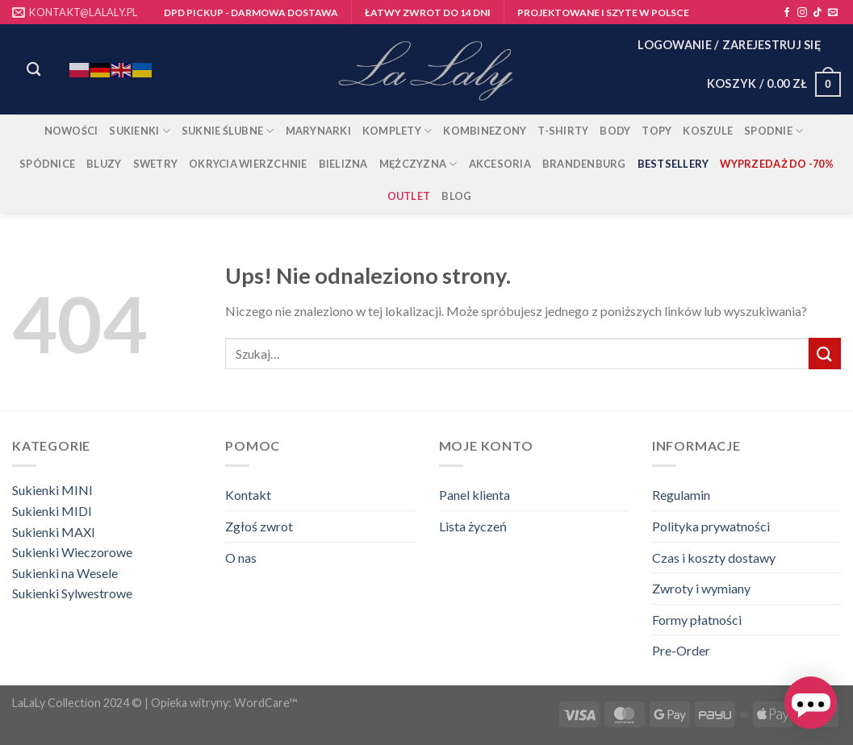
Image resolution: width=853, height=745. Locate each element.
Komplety (397, 131)
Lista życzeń (473, 526)
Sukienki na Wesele (65, 573)
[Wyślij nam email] (833, 13)
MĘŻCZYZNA (418, 164)
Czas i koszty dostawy (714, 557)
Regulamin (681, 494)
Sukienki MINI (52, 489)
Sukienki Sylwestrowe (72, 593)
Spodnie (773, 131)
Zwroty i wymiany (701, 588)
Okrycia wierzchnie (248, 163)
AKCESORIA (500, 163)
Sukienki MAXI (53, 531)
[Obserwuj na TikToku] (817, 13)
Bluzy (103, 163)
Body (615, 130)
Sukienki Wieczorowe (72, 552)
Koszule (708, 130)
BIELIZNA (343, 163)
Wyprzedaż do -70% (776, 163)
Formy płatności (697, 619)
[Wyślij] (825, 353)
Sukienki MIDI (52, 510)
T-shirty (562, 130)
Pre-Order (681, 650)
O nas (241, 557)
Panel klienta (474, 494)
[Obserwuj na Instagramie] (802, 13)
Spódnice (47, 163)
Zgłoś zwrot (259, 526)
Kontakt (248, 494)
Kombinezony (484, 130)
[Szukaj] (33, 69)
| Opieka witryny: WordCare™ (220, 703)
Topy (656, 130)
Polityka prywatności (711, 526)
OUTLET (409, 195)
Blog (456, 195)
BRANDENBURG (584, 163)
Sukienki (139, 131)
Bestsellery (673, 163)
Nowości (71, 130)
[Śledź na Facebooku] (787, 13)
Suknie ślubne (228, 131)
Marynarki (318, 130)
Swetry (155, 163)
